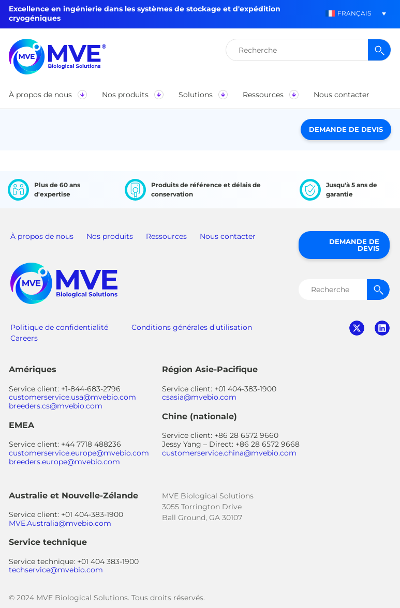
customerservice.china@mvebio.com (229, 453)
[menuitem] (348, 14)
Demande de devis (346, 129)
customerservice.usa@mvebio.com (72, 397)
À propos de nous (41, 236)
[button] (47, 94)
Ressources (166, 236)
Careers (24, 338)
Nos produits (109, 236)
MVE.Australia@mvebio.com (60, 523)
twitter (356, 328)
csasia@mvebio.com (199, 397)
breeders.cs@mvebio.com (55, 406)
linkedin (382, 328)
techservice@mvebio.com (56, 569)
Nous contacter (228, 236)
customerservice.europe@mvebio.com (79, 453)
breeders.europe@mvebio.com (64, 461)
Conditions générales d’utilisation (191, 327)
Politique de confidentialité (59, 327)
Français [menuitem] (354, 13)
